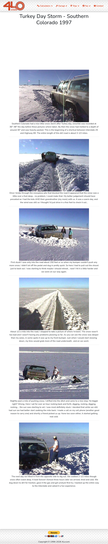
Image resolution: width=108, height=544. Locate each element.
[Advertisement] (54, 48)
